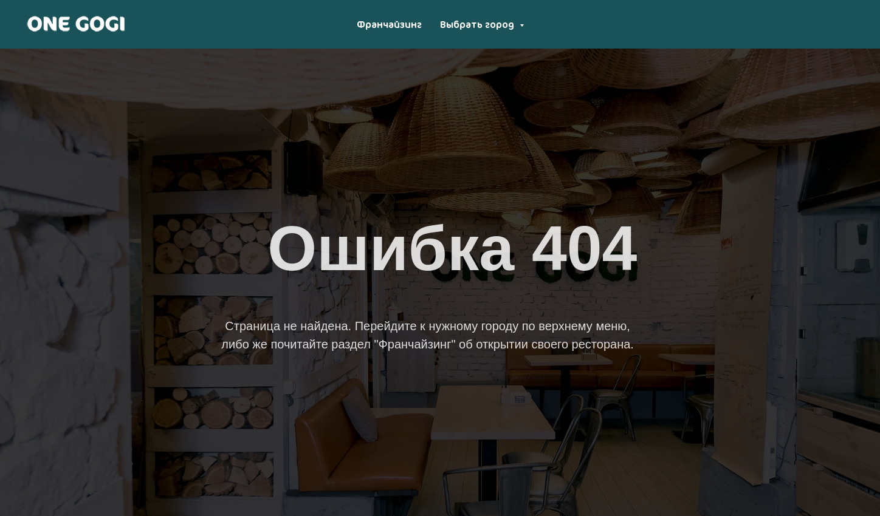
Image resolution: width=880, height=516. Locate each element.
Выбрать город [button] (478, 24)
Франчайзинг (389, 24)
